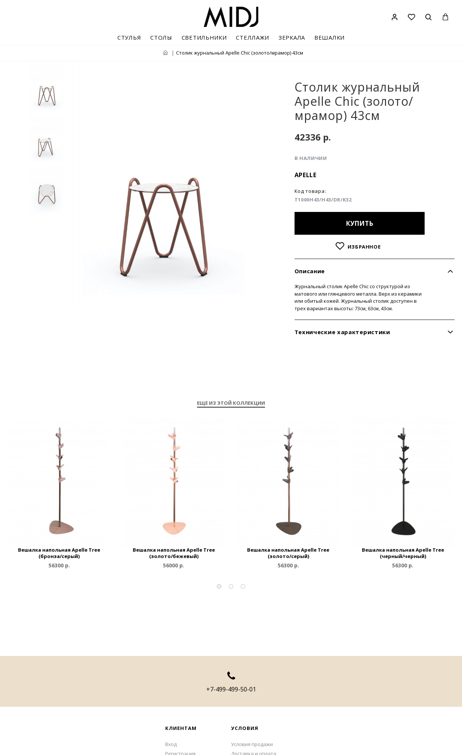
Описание (310, 271)
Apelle (306, 175)
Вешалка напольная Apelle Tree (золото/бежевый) (174, 553)
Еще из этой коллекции (231, 403)
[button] (219, 586)
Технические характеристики (342, 332)
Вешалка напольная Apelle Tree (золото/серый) (288, 553)
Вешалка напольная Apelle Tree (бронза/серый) (59, 553)
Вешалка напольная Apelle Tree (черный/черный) (403, 553)
